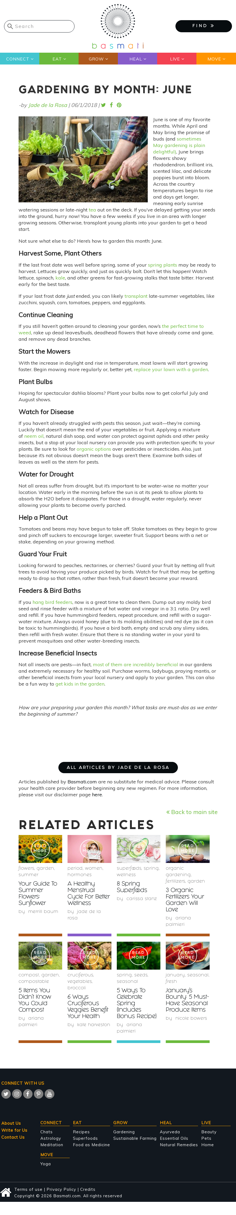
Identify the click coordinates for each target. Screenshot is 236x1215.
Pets (206, 1138)
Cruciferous (80, 975)
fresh (171, 982)
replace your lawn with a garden (171, 369)
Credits (88, 1189)
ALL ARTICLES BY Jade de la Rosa (118, 768)
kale (60, 278)
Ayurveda (170, 1131)
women (94, 869)
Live (175, 59)
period (75, 869)
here (97, 794)
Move (214, 59)
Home (207, 1144)
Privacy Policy (61, 1189)
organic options (94, 449)
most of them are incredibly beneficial (135, 664)
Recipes (81, 1131)
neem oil (34, 436)
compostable (34, 982)
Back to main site (192, 811)
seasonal (127, 982)
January (175, 975)
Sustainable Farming (135, 1138)
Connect (17, 59)
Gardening (124, 1131)
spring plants (162, 265)
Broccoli (77, 988)
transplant (136, 296)
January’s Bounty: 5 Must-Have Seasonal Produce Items (186, 1004)
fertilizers (175, 881)
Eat (57, 59)
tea (92, 210)
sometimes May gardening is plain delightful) (179, 145)
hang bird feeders (52, 602)
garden (45, 869)
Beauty (209, 1131)
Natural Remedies (179, 1144)
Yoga (45, 1163)
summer (28, 875)
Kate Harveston (94, 1025)
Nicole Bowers (191, 1025)
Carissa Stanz (141, 899)
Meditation (51, 1144)
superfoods (129, 869)
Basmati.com (82, 782)
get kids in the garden (79, 684)
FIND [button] (203, 25)
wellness (126, 875)
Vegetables (80, 982)
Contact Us (13, 1137)
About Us (11, 1123)
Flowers (26, 869)
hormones (80, 875)
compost (29, 975)
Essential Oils (174, 1138)
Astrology (50, 1138)
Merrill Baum (43, 912)
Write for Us (14, 1130)
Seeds (140, 975)
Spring (151, 869)
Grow (96, 59)
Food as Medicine (91, 1144)
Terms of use (28, 1189)
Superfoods (85, 1138)
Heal (135, 59)
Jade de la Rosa (47, 105)
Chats (46, 1131)
